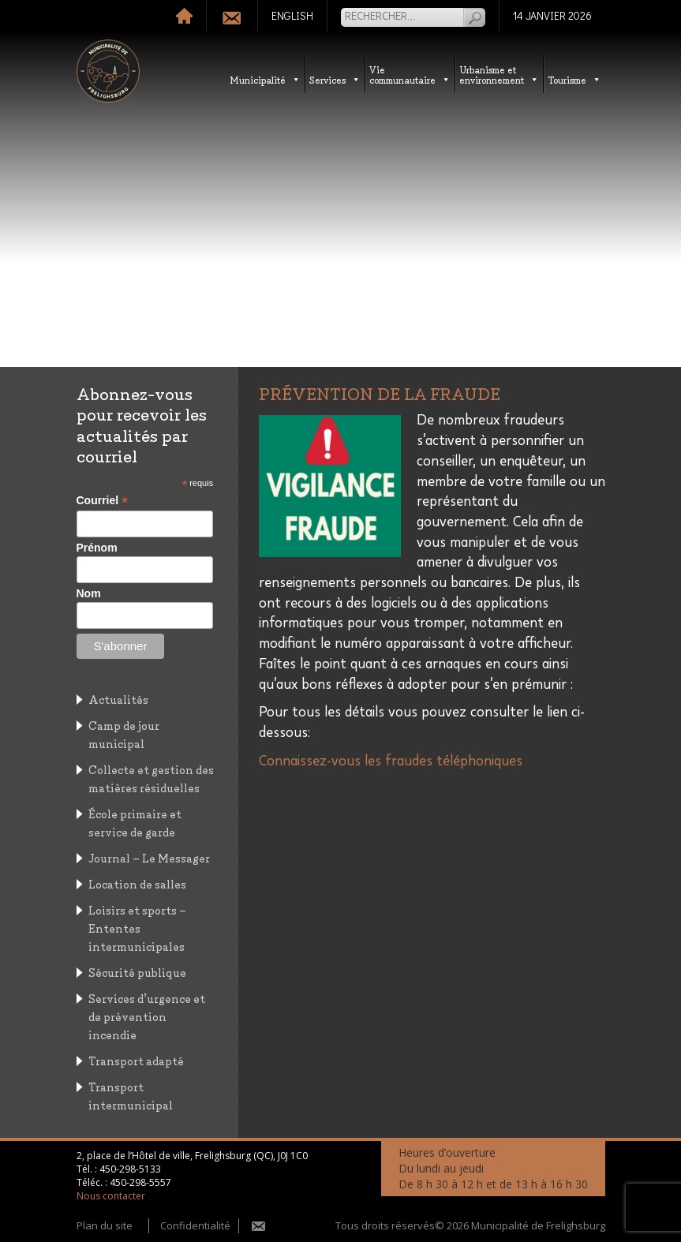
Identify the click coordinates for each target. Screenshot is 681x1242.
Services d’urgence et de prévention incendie (146, 1016)
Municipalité (265, 79)
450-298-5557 (140, 1182)
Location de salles (137, 883)
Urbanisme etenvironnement (499, 74)
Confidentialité (195, 1225)
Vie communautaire (410, 74)
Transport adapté (136, 1060)
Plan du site (105, 1225)
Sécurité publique (137, 971)
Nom (89, 593)
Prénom (97, 547)
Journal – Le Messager (149, 857)
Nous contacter (111, 1196)
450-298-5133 (130, 1169)
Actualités (118, 698)
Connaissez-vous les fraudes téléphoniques (390, 761)
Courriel (103, 500)
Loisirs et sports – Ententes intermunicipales (137, 927)
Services (335, 79)
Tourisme (574, 79)
